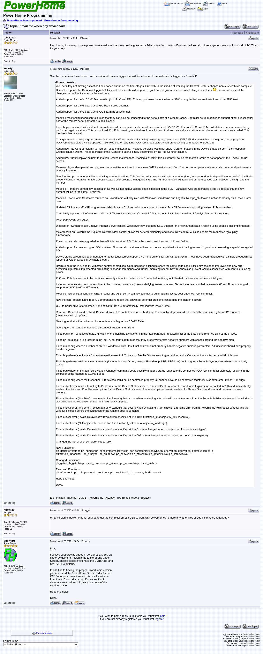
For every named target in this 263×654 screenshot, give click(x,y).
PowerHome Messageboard (24, 20)
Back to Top (9, 61)
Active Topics (173, 3)
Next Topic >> (252, 33)
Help (222, 3)
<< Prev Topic (236, 33)
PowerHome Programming (61, 20)
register (159, 618)
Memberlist (193, 3)
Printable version (44, 633)
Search (209, 3)
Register (188, 9)
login (162, 615)
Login (202, 9)
